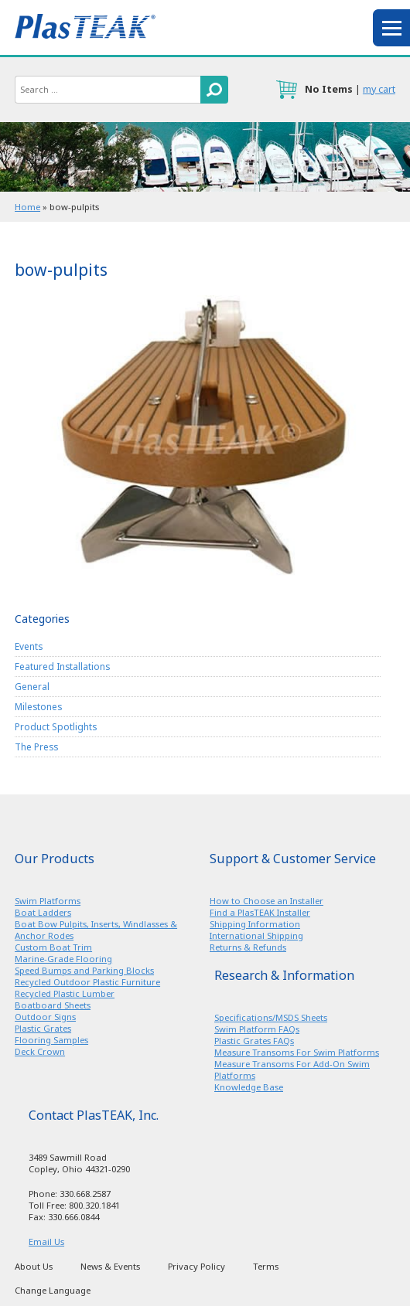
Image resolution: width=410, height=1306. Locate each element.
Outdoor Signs (45, 1016)
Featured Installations (62, 666)
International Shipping (256, 935)
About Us (34, 1266)
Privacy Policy (196, 1266)
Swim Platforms (47, 900)
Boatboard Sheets (53, 1005)
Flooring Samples (51, 1040)
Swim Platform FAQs (256, 1029)
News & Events (110, 1266)
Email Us (46, 1241)
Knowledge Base (248, 1087)
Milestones (38, 706)
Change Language (53, 1290)
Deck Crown (40, 1051)
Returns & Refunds (248, 947)
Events (29, 646)
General (32, 686)
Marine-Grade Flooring (63, 958)
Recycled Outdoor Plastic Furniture (87, 982)
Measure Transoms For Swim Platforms (296, 1052)
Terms (265, 1266)
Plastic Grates (43, 1028)
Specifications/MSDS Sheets (270, 1017)
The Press (36, 746)
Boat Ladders (43, 912)
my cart (379, 89)
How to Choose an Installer (266, 900)
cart (286, 90)
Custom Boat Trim (53, 947)
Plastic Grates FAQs (254, 1040)
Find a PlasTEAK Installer (260, 912)
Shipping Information (255, 924)
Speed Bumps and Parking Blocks (84, 970)
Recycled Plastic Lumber (64, 993)
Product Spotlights (56, 726)
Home (27, 207)
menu (391, 27)
